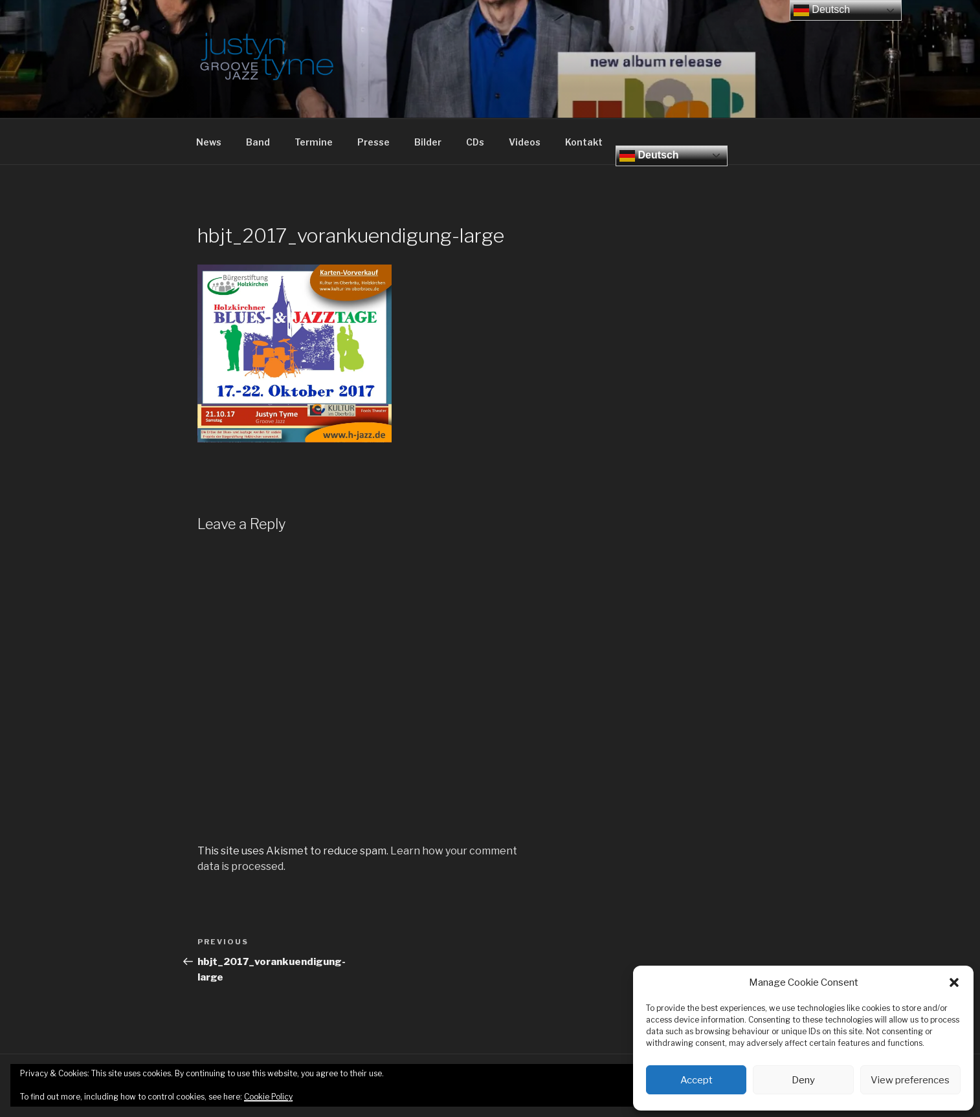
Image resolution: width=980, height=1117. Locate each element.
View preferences (910, 1080)
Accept (696, 1080)
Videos (524, 141)
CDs (475, 141)
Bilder (427, 141)
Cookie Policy (268, 1096)
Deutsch (649, 156)
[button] (954, 982)
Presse (373, 141)
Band (258, 141)
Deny (803, 1080)
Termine (314, 141)
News (208, 141)
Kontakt (584, 141)
